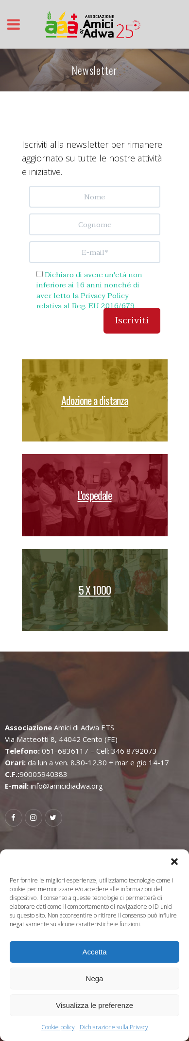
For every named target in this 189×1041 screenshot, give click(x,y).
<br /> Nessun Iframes (95, 271)
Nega (94, 978)
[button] (174, 861)
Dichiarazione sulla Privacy (114, 1027)
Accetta (94, 952)
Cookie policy (58, 1027)
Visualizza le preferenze (94, 1005)
